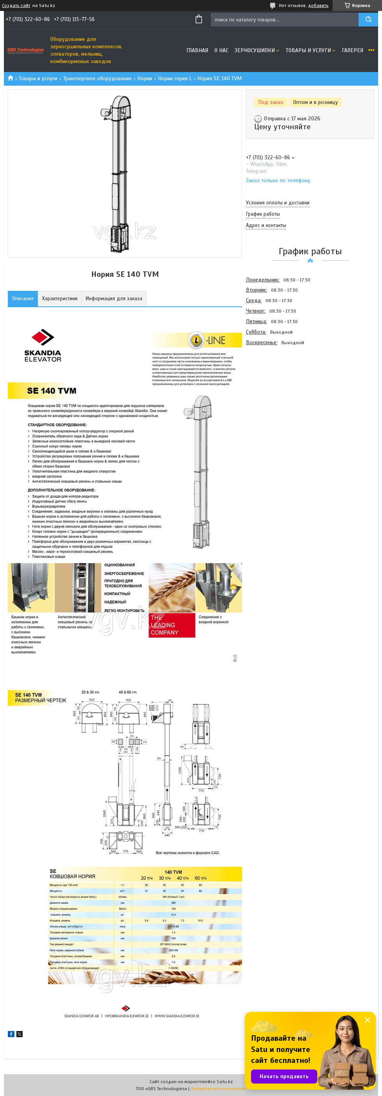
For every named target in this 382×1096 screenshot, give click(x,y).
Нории (144, 78)
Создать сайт (16, 5)
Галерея (352, 50)
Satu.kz (225, 1081)
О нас (221, 50)
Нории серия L (175, 78)
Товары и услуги (308, 50)
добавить (318, 5)
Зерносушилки (255, 50)
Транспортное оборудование (97, 78)
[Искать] (368, 19)
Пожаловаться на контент (218, 1088)
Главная (197, 50)
